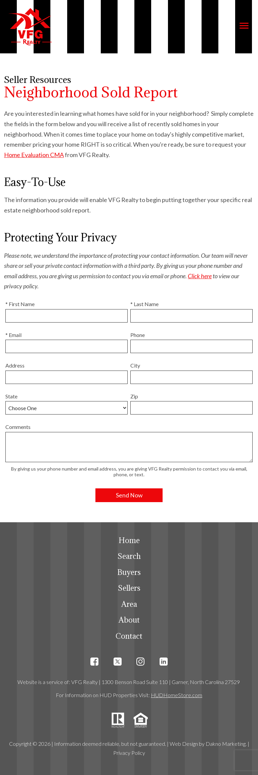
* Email (13, 335)
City (135, 365)
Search (129, 556)
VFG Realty (84, 682)
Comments (18, 427)
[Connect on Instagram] (140, 663)
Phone (137, 335)
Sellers (129, 588)
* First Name (20, 304)
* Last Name (144, 304)
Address (15, 365)
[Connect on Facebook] (94, 663)
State (11, 396)
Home (129, 540)
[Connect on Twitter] (118, 663)
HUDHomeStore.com (176, 695)
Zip (134, 396)
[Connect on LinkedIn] (164, 663)
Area (129, 604)
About (129, 620)
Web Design (184, 743)
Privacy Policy (129, 752)
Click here (200, 276)
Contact (129, 636)
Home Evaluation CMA (34, 154)
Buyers (129, 572)
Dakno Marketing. (226, 743)
